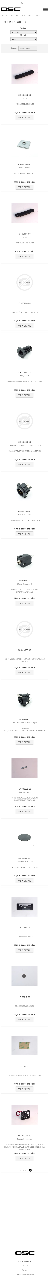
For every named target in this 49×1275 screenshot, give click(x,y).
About (25, 1265)
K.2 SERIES (28, 15)
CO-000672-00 (24, 650)
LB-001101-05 (24, 927)
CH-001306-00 (24, 164)
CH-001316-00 (25, 234)
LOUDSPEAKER (14, 15)
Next (30, 1170)
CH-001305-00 (24, 95)
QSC (3, 15)
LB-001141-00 (24, 1066)
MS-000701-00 (24, 1135)
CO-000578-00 (24, 580)
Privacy (25, 1270)
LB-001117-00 (24, 997)
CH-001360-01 (25, 372)
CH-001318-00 (25, 303)
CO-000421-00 (24, 511)
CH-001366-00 (24, 442)
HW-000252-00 (24, 789)
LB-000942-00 (24, 858)
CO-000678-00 (24, 719)
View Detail (24, 117)
